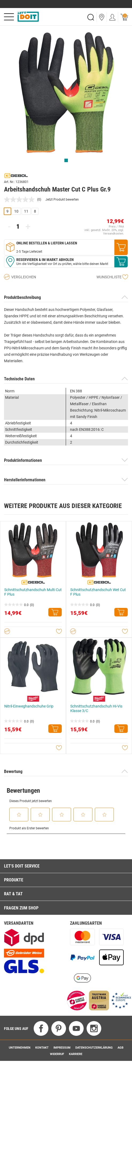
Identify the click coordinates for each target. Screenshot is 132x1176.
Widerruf (57, 1054)
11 (26, 211)
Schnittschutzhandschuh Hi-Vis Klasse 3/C (96, 708)
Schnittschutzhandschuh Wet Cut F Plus (98, 592)
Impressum (62, 1047)
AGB (120, 1047)
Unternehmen (19, 1047)
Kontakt (42, 1047)
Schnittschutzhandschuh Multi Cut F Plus (33, 592)
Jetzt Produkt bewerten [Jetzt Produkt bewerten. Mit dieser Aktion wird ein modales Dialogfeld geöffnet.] (62, 199)
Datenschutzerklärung (94, 1047)
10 (16, 211)
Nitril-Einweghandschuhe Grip (28, 706)
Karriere (75, 1054)
